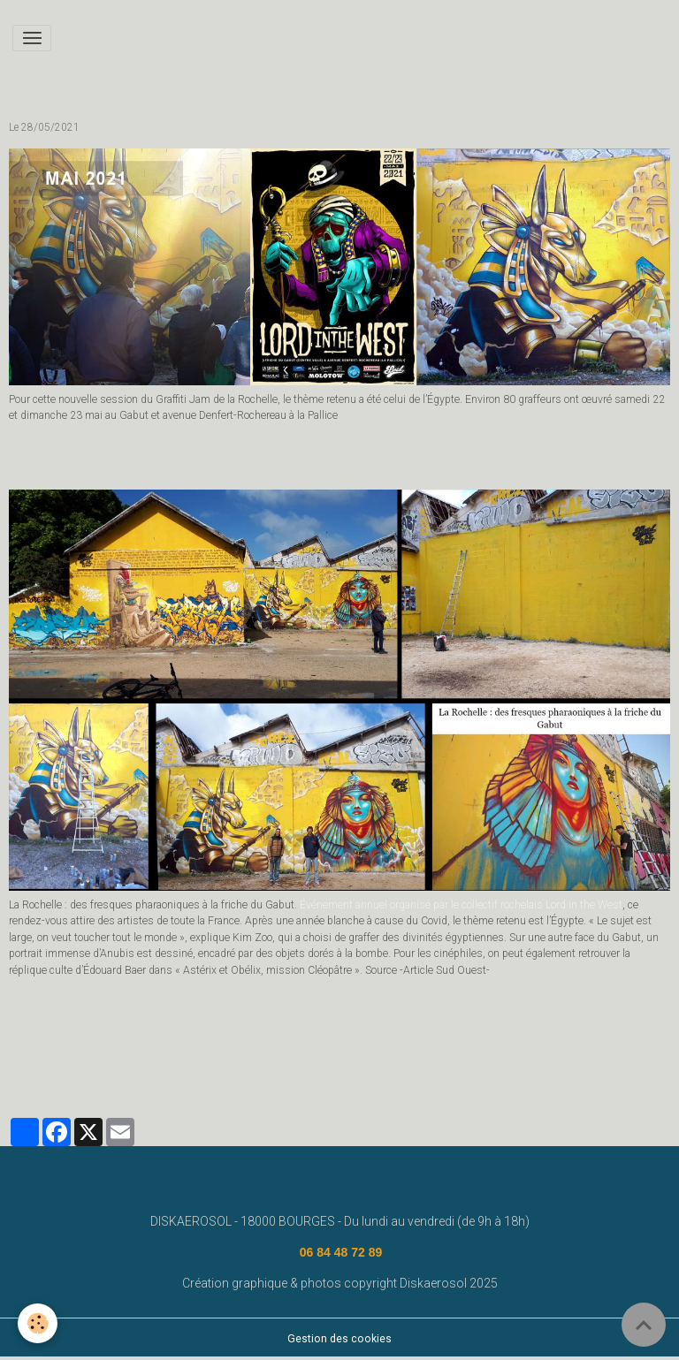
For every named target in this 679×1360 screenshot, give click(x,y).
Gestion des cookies (339, 1339)
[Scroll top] (644, 1325)
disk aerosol (216, 1066)
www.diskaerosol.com (71, 1041)
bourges (625, 1041)
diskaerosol (45, 1066)
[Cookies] (37, 1323)
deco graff (561, 1041)
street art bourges (473, 1041)
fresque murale (130, 1066)
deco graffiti (381, 1041)
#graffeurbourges (188, 1041)
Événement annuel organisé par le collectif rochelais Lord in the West (461, 905)
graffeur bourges (291, 1041)
